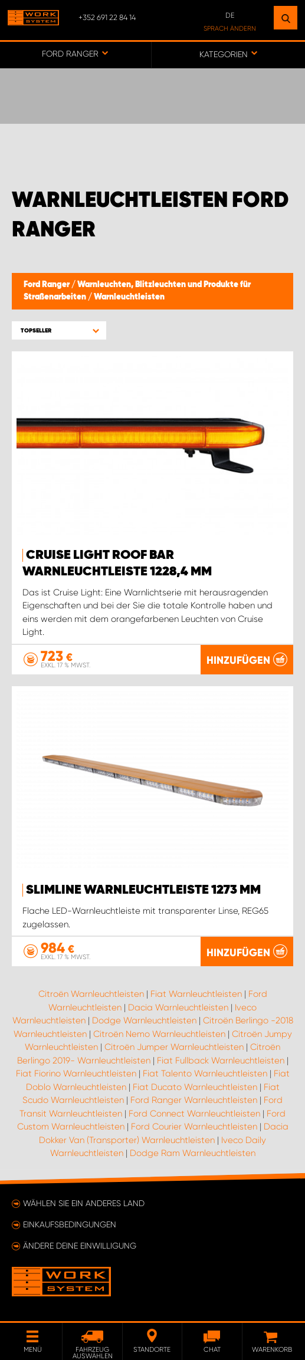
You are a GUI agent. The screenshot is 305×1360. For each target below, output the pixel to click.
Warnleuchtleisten (129, 297)
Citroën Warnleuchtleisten (91, 994)
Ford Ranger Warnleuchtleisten (193, 1100)
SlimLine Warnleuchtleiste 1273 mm (143, 890)
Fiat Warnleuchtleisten (196, 994)
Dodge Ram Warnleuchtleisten (192, 1153)
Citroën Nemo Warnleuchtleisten (159, 1034)
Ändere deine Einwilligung (79, 1245)
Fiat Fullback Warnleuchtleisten (220, 1060)
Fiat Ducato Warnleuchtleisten (195, 1087)
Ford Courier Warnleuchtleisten (194, 1126)
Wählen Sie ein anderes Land (84, 1203)
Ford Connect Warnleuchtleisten (194, 1113)
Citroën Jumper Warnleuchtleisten (174, 1047)
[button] (59, 330)
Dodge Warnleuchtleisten (144, 1020)
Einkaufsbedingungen (69, 1224)
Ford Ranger (47, 285)
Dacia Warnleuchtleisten (178, 1007)
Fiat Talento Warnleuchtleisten (205, 1073)
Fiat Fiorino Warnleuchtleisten (76, 1073)
